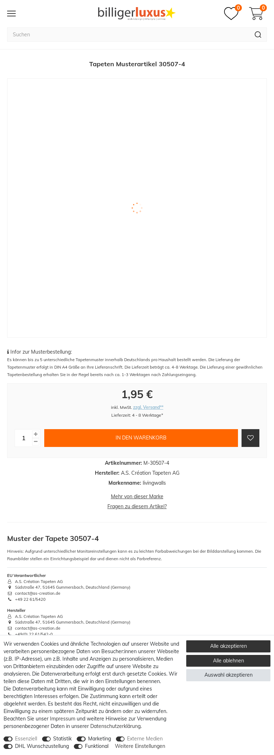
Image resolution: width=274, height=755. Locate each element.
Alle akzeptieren (228, 646)
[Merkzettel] (233, 13)
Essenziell (26, 738)
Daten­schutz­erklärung (115, 726)
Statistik (62, 738)
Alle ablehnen (228, 660)
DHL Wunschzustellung (42, 746)
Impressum (62, 718)
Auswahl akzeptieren (228, 675)
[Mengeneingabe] (23, 438)
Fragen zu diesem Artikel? (137, 506)
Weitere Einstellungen (140, 746)
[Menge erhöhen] (35, 434)
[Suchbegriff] (128, 34)
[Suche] (258, 34)
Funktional (96, 746)
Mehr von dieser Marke (137, 496)
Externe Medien (145, 738)
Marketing (99, 738)
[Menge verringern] (35, 442)
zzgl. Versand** (148, 407)
